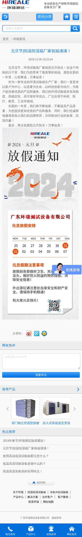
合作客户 (47, 497)
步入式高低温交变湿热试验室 (56, 415)
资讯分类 (45, 16)
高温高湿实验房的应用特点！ (23, 471)
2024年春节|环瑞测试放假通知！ (24, 440)
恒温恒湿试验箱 (37, 492)
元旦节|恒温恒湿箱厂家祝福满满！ (26, 448)
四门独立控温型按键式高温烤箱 (25, 415)
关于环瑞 (18, 492)
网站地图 (48, 501)
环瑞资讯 (19, 39)
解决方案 (33, 497)
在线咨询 (51, 530)
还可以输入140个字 (41, 361)
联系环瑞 (33, 501)
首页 (6, 39)
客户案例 (63, 497)
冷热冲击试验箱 (59, 492)
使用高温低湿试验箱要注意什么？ (26, 456)
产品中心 (18, 497)
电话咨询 (10, 530)
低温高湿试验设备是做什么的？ (24, 463)
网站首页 (72, 530)
